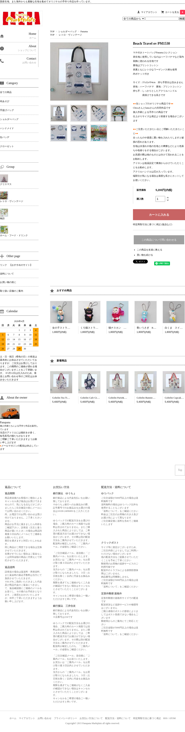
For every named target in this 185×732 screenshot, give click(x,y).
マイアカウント (149, 12)
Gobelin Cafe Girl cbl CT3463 (95, 397)
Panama (84, 31)
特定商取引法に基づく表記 (147, 718)
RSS (165, 718)
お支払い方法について (91, 718)
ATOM (172, 718)
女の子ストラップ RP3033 (67, 327)
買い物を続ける (145, 255)
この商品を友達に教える (149, 249)
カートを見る (175, 12)
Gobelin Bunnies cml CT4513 (152, 397)
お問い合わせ (44, 718)
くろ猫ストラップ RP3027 (95, 327)
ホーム (12, 718)
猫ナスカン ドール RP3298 (125, 327)
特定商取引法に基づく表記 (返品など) (152, 224)
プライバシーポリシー (65, 718)
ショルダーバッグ (67, 31)
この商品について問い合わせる (159, 239)
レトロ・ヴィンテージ (70, 34)
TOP (52, 31)
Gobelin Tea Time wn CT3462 (67, 397)
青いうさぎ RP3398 (148, 327)
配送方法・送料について (118, 718)
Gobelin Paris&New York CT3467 (125, 397)
